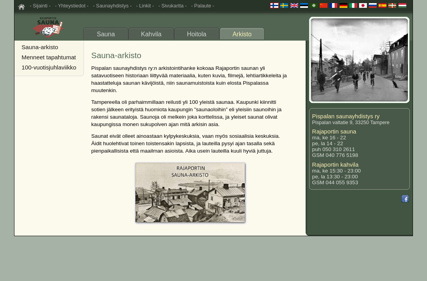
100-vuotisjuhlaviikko (48, 67)
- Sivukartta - (172, 6)
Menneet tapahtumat (48, 57)
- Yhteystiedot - (72, 6)
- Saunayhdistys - (112, 6)
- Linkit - (145, 6)
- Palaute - (202, 6)
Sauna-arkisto (39, 47)
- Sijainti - (40, 6)
